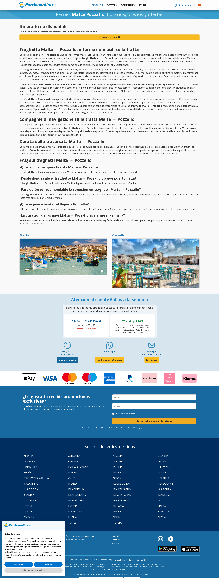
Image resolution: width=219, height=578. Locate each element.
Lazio (161, 500)
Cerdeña (73, 461)
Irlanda (73, 483)
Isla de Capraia (122, 483)
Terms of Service (133, 428)
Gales (71, 478)
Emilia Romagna (78, 467)
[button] (142, 5)
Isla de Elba (31, 489)
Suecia (162, 517)
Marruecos (75, 511)
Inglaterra (31, 483)
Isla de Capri (165, 483)
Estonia (73, 472)
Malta (162, 506)
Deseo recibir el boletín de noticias (154, 421)
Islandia (29, 494)
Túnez (72, 522)
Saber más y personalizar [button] (33, 570)
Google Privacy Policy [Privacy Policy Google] (118, 428)
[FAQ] (67, 346)
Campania (30, 461)
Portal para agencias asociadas (80, 536)
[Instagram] (162, 538)
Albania (29, 455)
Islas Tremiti (121, 500)
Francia (162, 472)
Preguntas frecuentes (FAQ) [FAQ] (67, 353)
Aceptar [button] (48, 564)
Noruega (163, 511)
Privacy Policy (119, 560)
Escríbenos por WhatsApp (109, 360)
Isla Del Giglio (122, 489)
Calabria (163, 455)
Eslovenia (164, 467)
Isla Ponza (164, 489)
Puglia (72, 517)
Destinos (116, 539)
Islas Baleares (77, 494)
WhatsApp (109, 351)
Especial (115, 536)
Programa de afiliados (75, 539)
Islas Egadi (164, 494)
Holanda (163, 478)
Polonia (29, 517)
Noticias (115, 543)
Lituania (118, 506)
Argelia (117, 455)
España (28, 472)
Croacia (162, 461)
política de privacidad (129, 414)
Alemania (74, 455)
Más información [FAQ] (67, 360)
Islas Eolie (30, 500)
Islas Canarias (122, 494)
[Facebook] (171, 538)
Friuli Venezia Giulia (36, 478)
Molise (117, 511)
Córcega (118, 461)
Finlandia (119, 472)
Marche (28, 511)
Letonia (29, 506)
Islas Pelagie (76, 500)
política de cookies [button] (15, 549)
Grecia (117, 478)
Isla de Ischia (76, 489)
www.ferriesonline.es (38, 5)
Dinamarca (30, 467)
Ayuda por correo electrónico (151, 353)
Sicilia (117, 517)
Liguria (72, 506)
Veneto (117, 522)
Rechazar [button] (18, 564)
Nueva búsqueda (109, 37)
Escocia (117, 467)
